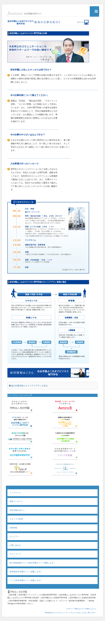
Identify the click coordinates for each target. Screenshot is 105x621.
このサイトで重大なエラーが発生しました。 (82, 609)
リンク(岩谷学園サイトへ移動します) (25, 580)
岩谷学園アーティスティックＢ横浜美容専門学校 (38, 595)
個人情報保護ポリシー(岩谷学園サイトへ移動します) (32, 563)
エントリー (14, 536)
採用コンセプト (16, 501)
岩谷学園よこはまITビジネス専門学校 (74, 595)
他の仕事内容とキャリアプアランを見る (28, 385)
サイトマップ (15, 554)
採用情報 (13, 528)
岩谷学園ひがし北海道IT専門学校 (54, 598)
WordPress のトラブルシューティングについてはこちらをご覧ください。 (71, 613)
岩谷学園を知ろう (17, 510)
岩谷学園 (12, 595)
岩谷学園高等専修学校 (18, 601)
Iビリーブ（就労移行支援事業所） (73, 601)
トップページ (15, 493)
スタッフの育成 (16, 519)
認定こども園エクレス (48, 601)
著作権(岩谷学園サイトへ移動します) (25, 572)
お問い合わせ (15, 545)
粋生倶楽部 (33, 601)
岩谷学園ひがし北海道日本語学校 (82, 598)
